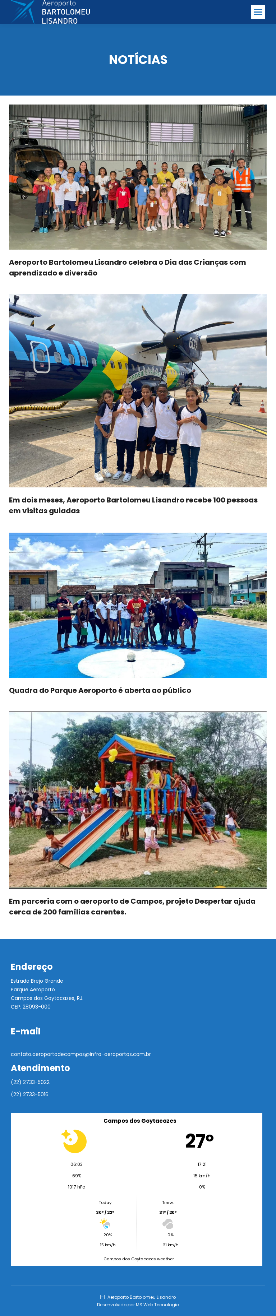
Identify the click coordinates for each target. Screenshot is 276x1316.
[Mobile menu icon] (258, 12)
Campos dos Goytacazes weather (139, 1259)
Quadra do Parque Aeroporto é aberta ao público (100, 690)
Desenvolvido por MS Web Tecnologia (138, 1305)
